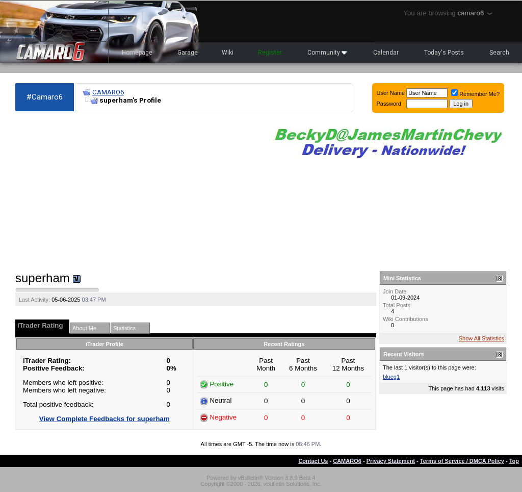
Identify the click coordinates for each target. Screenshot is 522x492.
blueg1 (391, 377)
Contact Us (313, 461)
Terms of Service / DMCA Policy (462, 461)
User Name (391, 93)
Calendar (386, 52)
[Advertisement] (136, 191)
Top (514, 461)
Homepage (137, 52)
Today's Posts (444, 52)
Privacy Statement (391, 461)
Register (270, 52)
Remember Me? (475, 94)
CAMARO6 (108, 92)
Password (389, 104)
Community (327, 52)
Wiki (227, 52)
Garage (187, 52)
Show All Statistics (481, 338)
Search (499, 52)
